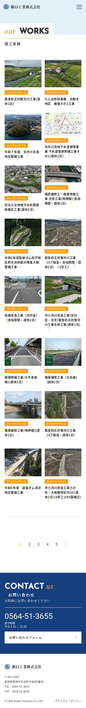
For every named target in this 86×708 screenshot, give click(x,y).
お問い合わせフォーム (25, 637)
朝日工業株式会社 (26, 6)
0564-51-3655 (29, 616)
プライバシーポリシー (68, 701)
